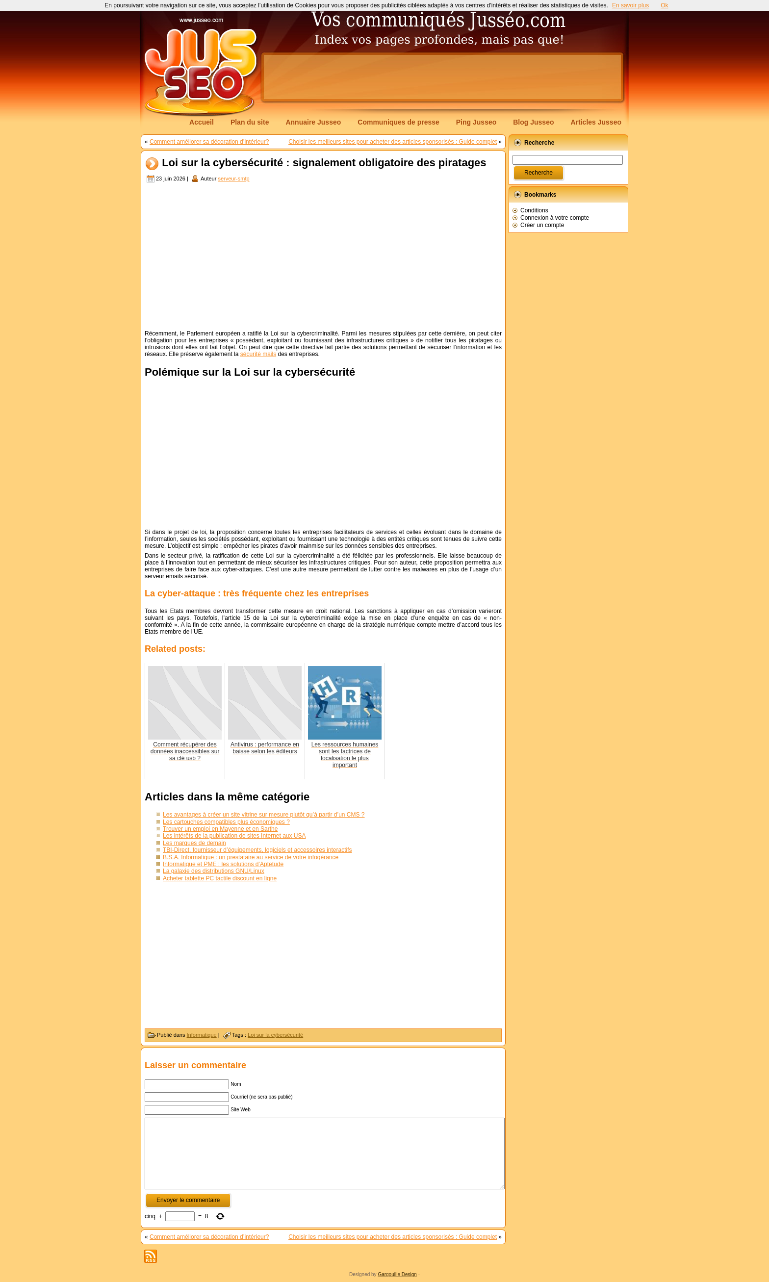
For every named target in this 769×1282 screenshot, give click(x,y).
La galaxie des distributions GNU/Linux (213, 871)
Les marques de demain (194, 843)
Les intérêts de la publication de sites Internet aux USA (234, 835)
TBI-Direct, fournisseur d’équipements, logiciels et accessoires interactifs (257, 849)
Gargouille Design (397, 1274)
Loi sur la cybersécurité (275, 1035)
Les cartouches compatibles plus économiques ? (226, 822)
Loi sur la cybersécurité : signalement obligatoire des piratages (324, 163)
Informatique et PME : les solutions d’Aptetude (223, 864)
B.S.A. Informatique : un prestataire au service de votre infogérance (250, 857)
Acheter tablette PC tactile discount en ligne (220, 878)
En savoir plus (630, 5)
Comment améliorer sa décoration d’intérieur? (209, 141)
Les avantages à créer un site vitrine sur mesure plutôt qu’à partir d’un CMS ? (264, 814)
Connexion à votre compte (554, 217)
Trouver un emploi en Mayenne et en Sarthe (220, 828)
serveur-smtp (233, 178)
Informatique (202, 1035)
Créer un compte (542, 225)
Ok (664, 5)
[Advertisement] (442, 77)
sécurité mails (258, 354)
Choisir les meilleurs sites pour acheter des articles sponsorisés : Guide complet (392, 141)
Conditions (534, 210)
